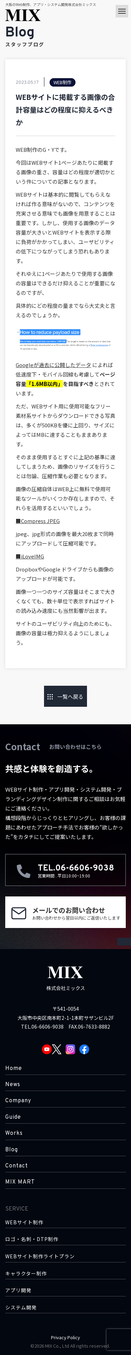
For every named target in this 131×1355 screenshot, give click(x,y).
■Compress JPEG (38, 520)
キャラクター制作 (26, 1273)
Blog (11, 1149)
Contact (16, 1166)
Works (14, 1133)
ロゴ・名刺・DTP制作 (31, 1239)
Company (18, 1100)
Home (13, 1068)
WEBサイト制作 (24, 1222)
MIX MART (20, 1182)
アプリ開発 (18, 1290)
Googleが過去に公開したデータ (53, 364)
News (12, 1084)
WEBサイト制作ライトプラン (40, 1256)
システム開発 (21, 1307)
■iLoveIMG (30, 556)
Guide (13, 1117)
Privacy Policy (65, 1337)
